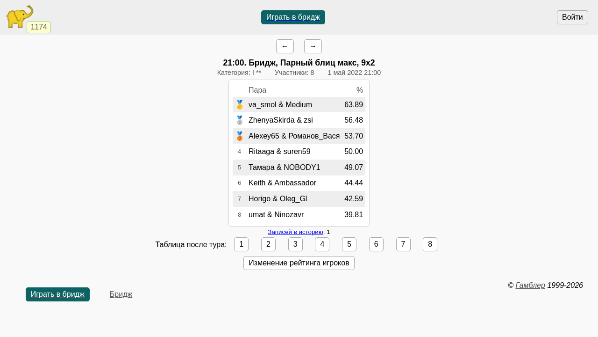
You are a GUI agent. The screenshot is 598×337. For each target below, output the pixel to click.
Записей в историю (295, 231)
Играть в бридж (293, 17)
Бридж (121, 294)
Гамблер (530, 285)
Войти (572, 17)
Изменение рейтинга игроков (299, 263)
